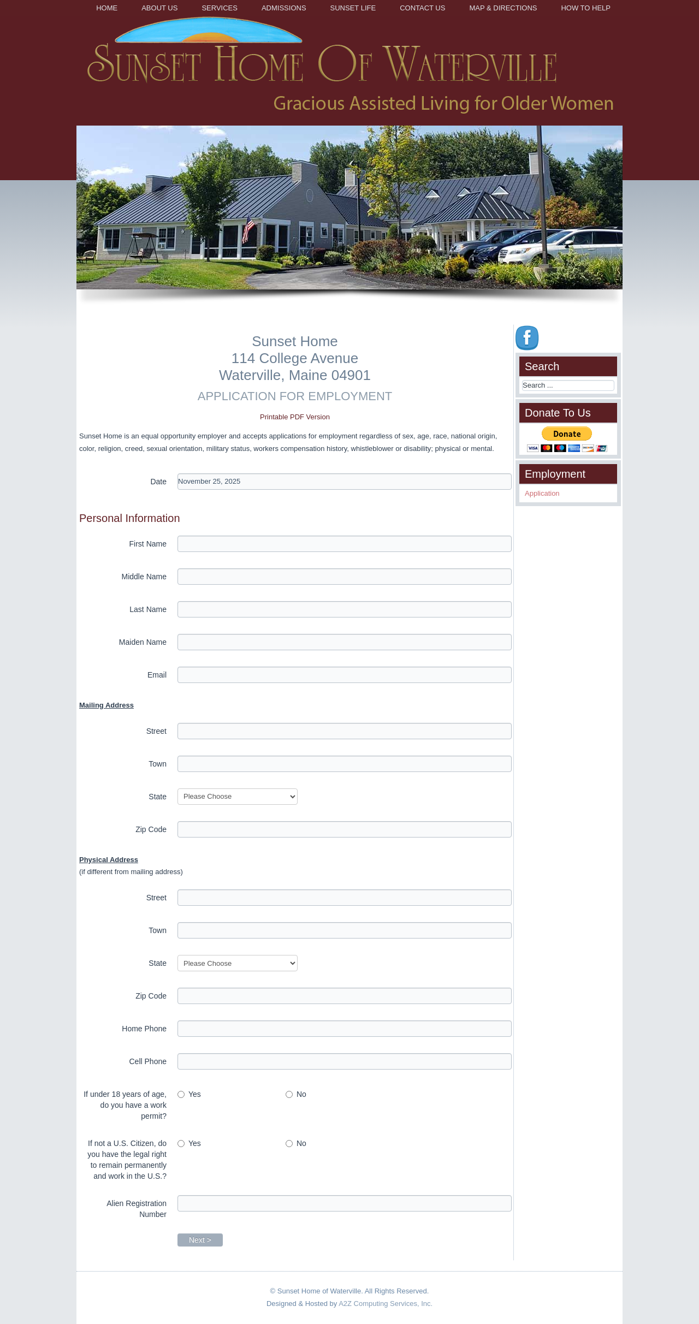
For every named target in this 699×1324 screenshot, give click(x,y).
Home (106, 8)
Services (220, 8)
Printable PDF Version (295, 417)
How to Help (586, 8)
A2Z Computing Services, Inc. (386, 1303)
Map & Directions (503, 8)
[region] (349, 220)
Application (542, 493)
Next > (200, 1240)
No (296, 1094)
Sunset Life (353, 8)
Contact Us (422, 8)
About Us (159, 8)
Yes (189, 1094)
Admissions (284, 8)
